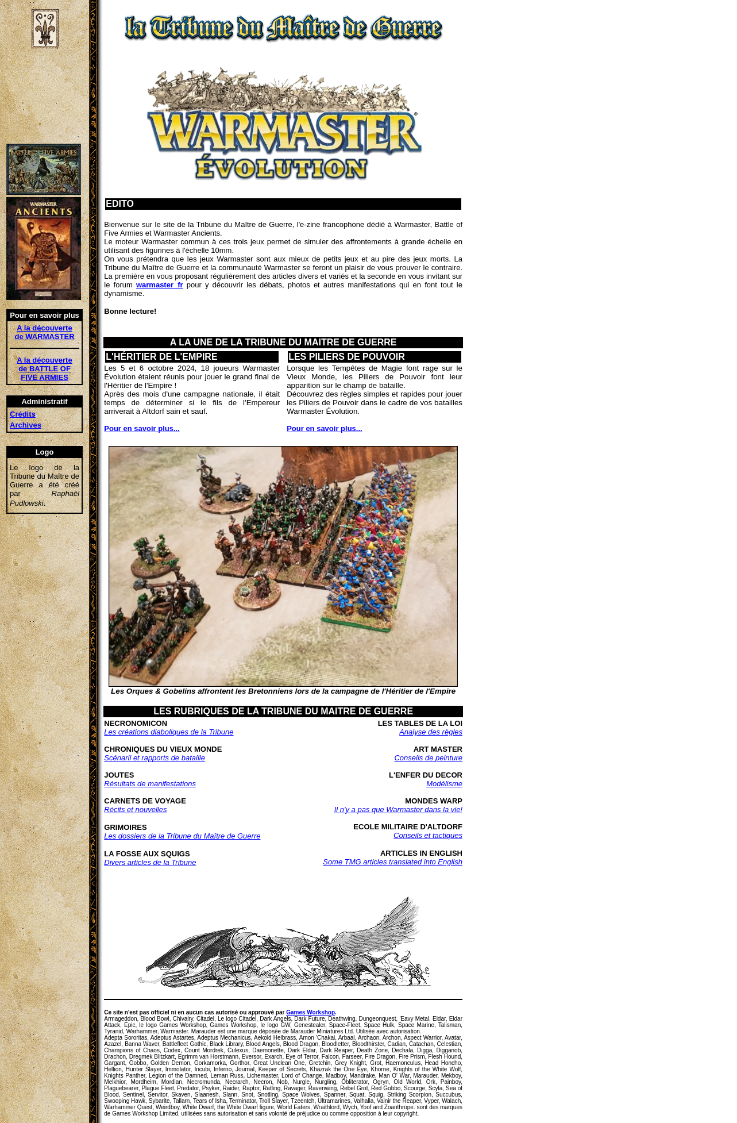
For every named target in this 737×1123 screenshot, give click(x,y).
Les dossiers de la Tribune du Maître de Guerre (182, 836)
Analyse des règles (430, 732)
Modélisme (444, 783)
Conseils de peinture (428, 757)
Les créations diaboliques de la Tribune (168, 732)
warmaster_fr (159, 284)
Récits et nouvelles (135, 809)
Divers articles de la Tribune (150, 862)
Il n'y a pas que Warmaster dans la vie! (398, 809)
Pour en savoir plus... (141, 428)
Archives (25, 425)
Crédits (23, 414)
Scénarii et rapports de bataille (154, 757)
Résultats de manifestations (150, 783)
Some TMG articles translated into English (392, 861)
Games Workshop (310, 1012)
